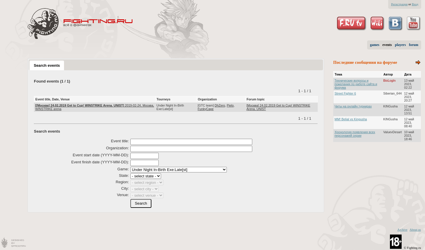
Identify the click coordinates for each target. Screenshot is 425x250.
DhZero (220, 105)
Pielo (230, 105)
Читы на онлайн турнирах (353, 106)
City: (125, 188)
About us (415, 229)
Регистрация (399, 4)
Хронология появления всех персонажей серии (355, 133)
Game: (123, 169)
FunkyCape (206, 109)
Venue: (123, 195)
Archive (402, 229)
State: (124, 175)
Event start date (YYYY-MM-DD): (101, 155)
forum (413, 45)
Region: (122, 182)
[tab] (47, 65)
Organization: (117, 148)
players (400, 45)
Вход (415, 4)
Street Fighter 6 (345, 93)
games (374, 45)
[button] (140, 203)
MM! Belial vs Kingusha (351, 119)
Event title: (120, 141)
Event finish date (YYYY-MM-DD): (100, 162)
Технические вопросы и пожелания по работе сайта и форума (356, 84)
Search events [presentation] (47, 65)
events (387, 45)
